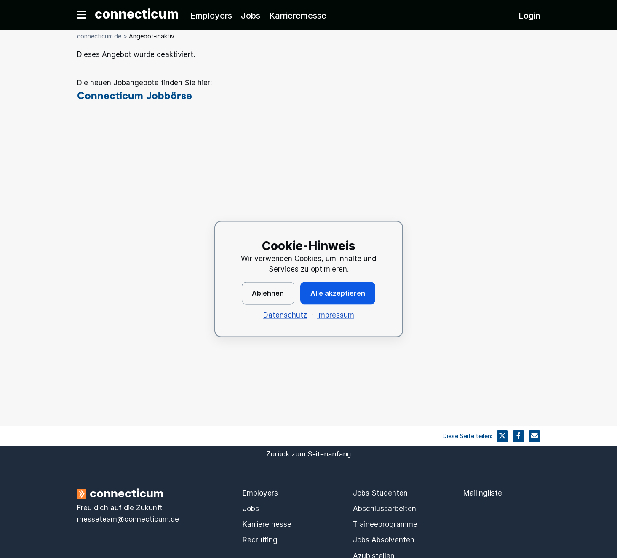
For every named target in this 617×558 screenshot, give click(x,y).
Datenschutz (285, 315)
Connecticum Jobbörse (134, 95)
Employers (211, 16)
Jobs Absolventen (383, 540)
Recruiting (260, 540)
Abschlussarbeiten (384, 508)
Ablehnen (268, 293)
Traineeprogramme (385, 524)
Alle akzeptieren (337, 293)
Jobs (250, 16)
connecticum (137, 14)
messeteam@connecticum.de (128, 519)
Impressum (335, 315)
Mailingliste (482, 493)
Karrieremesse (297, 16)
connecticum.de (99, 36)
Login (529, 16)
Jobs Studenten (380, 493)
